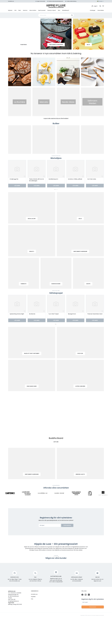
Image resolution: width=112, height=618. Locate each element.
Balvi (88, 44)
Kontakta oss (11, 1)
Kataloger (92, 10)
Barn (19, 10)
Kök (15, 10)
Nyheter (10, 10)
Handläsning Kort (53, 179)
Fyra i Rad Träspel (54, 314)
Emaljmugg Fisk (14, 179)
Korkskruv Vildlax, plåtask (75, 179)
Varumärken (100, 10)
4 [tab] (57, 556)
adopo (88, 283)
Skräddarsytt (65, 10)
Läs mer (17, 185)
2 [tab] (56, 189)
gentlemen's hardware (80, 251)
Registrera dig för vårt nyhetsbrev (93, 599)
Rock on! (80, 353)
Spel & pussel (41, 10)
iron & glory (32, 218)
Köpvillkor (33, 596)
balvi (80, 218)
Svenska (100, 1)
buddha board (56, 283)
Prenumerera (67, 525)
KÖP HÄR (56, 442)
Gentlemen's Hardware (56, 44)
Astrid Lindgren (80, 386)
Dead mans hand (32, 386)
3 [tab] (57, 189)
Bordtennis (32, 314)
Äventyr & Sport (52, 10)
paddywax (23, 44)
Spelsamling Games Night (17, 314)
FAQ (32, 599)
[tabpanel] (17, 173)
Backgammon (72, 314)
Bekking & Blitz (80, 474)
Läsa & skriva (32, 10)
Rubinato (23, 283)
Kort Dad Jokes (91, 179)
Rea (59, 10)
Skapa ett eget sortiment (31, 353)
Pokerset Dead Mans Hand (94, 314)
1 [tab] (54, 189)
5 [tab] (58, 556)
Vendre (102, 615)
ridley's (31, 251)
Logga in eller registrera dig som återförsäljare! (56, 118)
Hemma (25, 10)
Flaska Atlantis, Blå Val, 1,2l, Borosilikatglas (36, 180)
